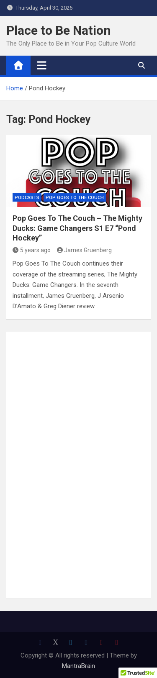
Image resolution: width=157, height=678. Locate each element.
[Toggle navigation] (42, 65)
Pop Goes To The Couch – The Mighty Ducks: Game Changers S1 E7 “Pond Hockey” (77, 228)
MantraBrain (78, 666)
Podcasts (27, 197)
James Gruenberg (84, 250)
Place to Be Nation (58, 30)
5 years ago (32, 250)
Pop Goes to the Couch (75, 197)
